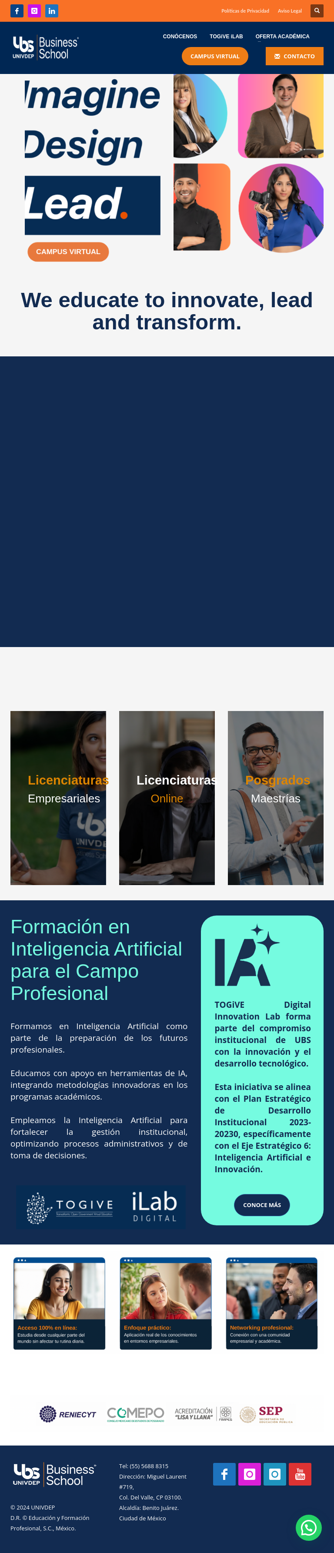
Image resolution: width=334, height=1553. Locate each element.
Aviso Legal (290, 10)
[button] (310, 1533)
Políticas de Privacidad (245, 10)
